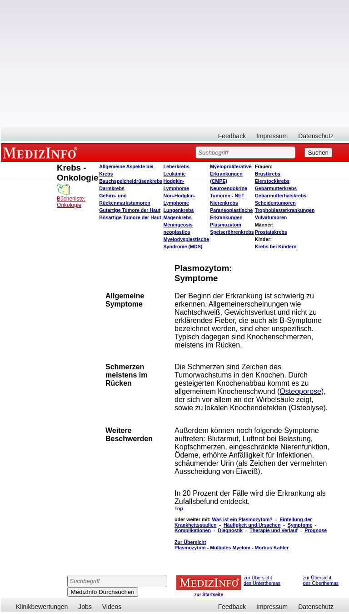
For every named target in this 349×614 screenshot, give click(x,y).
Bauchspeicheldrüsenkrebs (130, 181)
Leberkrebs (176, 166)
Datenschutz (316, 136)
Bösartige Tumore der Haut (130, 217)
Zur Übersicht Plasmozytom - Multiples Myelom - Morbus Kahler (231, 544)
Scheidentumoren (275, 203)
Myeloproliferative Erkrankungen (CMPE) (230, 174)
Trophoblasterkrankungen (284, 210)
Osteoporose (300, 391)
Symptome (300, 525)
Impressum (272, 136)
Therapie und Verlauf (273, 530)
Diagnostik (230, 530)
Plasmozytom (225, 224)
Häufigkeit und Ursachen (252, 525)
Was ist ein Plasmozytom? (242, 519)
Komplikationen (192, 530)
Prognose (315, 530)
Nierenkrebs (224, 203)
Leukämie (174, 173)
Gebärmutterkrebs (276, 188)
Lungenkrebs (178, 210)
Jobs (85, 606)
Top (178, 508)
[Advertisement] (175, 63)
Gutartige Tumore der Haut (129, 210)
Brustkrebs (267, 173)
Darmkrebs (112, 188)
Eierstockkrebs (272, 181)
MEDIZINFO (42, 152)
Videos (112, 606)
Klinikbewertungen (42, 606)
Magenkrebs (177, 217)
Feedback (232, 136)
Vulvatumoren (271, 217)
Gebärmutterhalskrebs (281, 195)
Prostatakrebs (271, 232)
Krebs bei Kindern (276, 246)
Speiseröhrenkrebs (232, 232)
